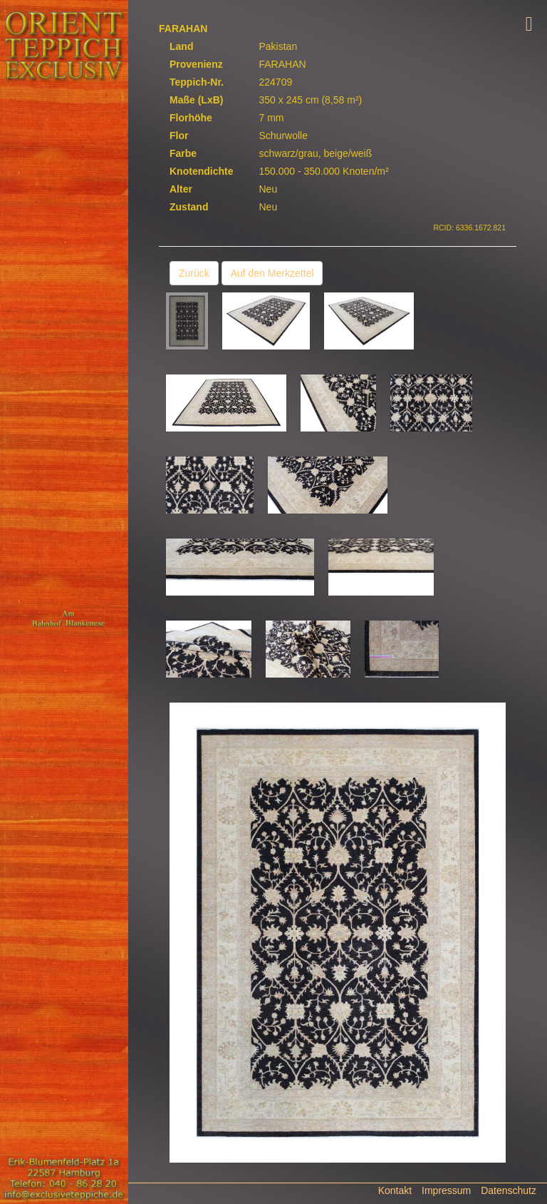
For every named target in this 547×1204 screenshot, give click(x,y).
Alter (181, 189)
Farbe (183, 153)
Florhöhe (191, 117)
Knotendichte (201, 171)
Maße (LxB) (196, 100)
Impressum (446, 1190)
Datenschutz (508, 1190)
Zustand (189, 207)
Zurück (194, 273)
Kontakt (395, 1190)
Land (181, 46)
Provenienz (196, 64)
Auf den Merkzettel (272, 273)
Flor (179, 135)
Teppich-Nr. (197, 82)
